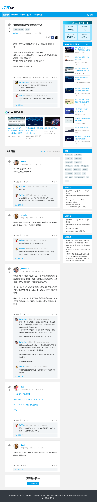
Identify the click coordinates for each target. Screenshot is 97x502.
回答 (17, 77)
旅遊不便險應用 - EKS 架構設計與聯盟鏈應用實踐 (82, 101)
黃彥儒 (23, 161)
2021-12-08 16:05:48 (36, 218)
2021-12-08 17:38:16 (40, 425)
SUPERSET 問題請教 (72, 202)
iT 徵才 (22, 15)
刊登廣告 (50, 495)
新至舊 (49, 151)
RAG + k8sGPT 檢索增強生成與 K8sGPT (82, 119)
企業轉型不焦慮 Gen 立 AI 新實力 (82, 78)
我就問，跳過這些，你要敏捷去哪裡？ (82, 58)
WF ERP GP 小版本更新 (73, 204)
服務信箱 (65, 495)
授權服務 (58, 495)
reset (27, 29)
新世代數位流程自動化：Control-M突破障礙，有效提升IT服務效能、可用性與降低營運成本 (82, 69)
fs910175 (22, 186)
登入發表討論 (19, 105)
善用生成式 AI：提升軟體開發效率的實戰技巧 (82, 138)
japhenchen (25, 269)
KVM (15, 410)
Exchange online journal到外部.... (75, 200)
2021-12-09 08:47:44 (46, 82)
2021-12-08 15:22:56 (36, 164)
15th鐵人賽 (68, 155)
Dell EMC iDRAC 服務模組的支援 (25, 405)
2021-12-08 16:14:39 (43, 319)
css (88, 177)
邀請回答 (37, 77)
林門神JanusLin (24, 82)
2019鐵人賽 (84, 166)
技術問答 (6, 15)
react (66, 181)
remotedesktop (18, 29)
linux (70, 177)
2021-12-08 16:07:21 (36, 271)
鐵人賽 (77, 166)
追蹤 (46, 77)
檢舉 (54, 77)
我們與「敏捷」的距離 (81, 128)
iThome (43, 495)
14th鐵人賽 (78, 158)
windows (77, 173)
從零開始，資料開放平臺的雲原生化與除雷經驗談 (82, 90)
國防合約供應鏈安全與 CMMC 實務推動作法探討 (82, 49)
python (85, 169)
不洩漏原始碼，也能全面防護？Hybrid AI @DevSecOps (34, 130)
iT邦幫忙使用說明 (48, 498)
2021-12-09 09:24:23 (40, 95)
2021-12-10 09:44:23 (36, 448)
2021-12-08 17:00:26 (43, 342)
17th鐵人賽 (68, 162)
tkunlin (23, 445)
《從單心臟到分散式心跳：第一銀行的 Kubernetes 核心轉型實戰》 (82, 110)
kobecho (24, 215)
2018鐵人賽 (77, 169)
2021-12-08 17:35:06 (40, 240)
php (84, 173)
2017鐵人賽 (68, 173)
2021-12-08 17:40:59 (40, 195)
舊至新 (42, 151)
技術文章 (14, 15)
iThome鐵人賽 (80, 23)
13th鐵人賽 (68, 158)
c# (66, 177)
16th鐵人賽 (78, 155)
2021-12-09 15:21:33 (41, 248)
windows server (79, 177)
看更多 (88, 44)
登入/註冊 (90, 15)
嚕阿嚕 (15, 33)
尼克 (22, 387)
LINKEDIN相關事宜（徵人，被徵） (76, 207)
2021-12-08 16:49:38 (36, 389)
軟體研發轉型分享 (51, 128)
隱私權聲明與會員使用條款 (78, 495)
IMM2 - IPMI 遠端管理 (21, 394)
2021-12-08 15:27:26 (42, 186)
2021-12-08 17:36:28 (40, 367)
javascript (68, 169)
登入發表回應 (19, 205)
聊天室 (29, 15)
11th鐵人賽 (68, 166)
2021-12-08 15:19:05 (26, 33)
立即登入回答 (32, 483)
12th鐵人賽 (78, 162)
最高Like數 (56, 151)
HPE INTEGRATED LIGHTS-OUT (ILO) (28, 399)
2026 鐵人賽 (38, 15)
